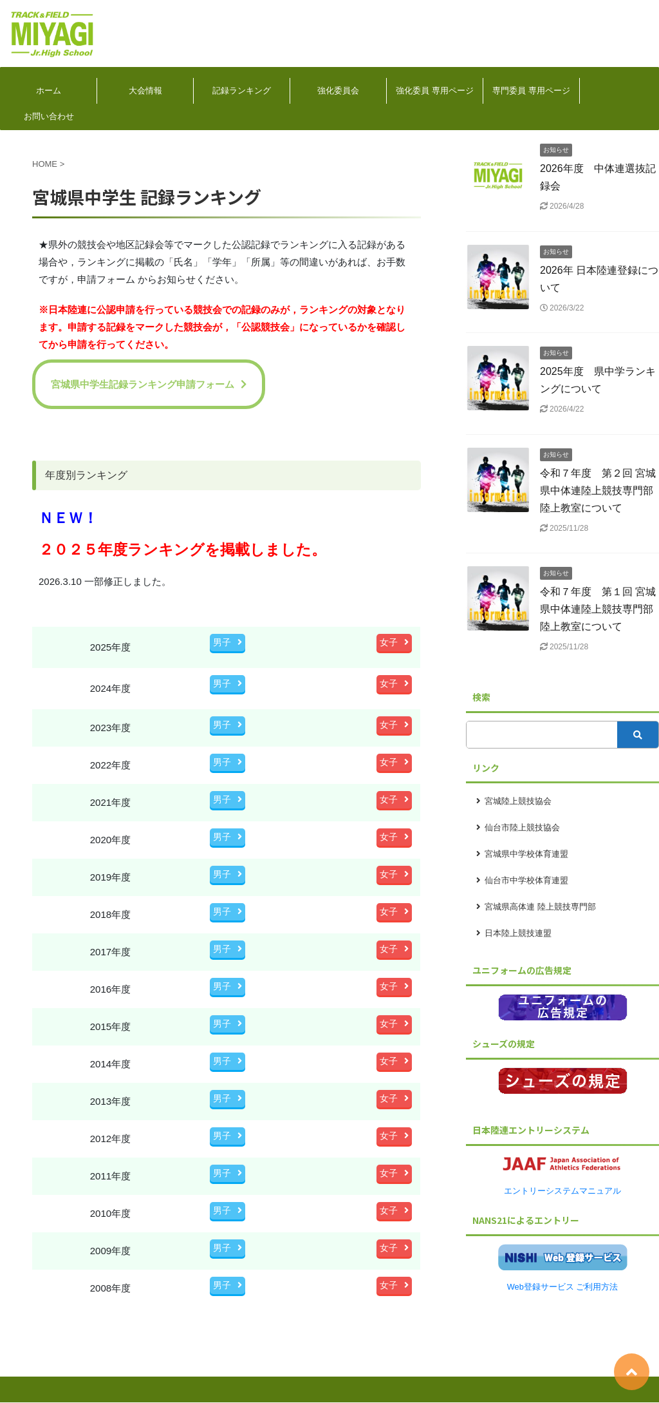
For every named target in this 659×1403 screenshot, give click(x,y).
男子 (227, 642)
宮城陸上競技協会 (518, 801)
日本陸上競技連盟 (518, 933)
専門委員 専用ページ (531, 90)
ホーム (48, 90)
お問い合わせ (49, 116)
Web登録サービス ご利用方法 (562, 1287)
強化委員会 (338, 90)
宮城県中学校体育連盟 (526, 854)
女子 (394, 642)
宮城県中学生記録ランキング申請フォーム (148, 384)
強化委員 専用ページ (435, 90)
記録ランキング (241, 90)
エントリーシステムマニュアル (562, 1191)
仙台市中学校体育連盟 (526, 880)
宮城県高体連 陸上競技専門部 (540, 906)
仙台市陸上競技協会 (522, 827)
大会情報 (145, 90)
